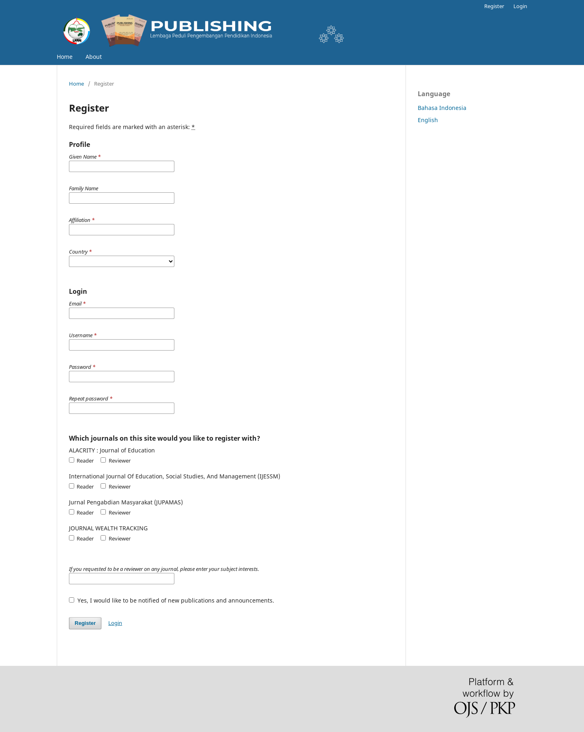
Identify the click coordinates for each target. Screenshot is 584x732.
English (428, 120)
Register (494, 6)
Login (520, 6)
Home (65, 56)
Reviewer (115, 460)
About (94, 56)
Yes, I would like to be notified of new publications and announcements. (171, 600)
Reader (81, 460)
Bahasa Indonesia (442, 108)
